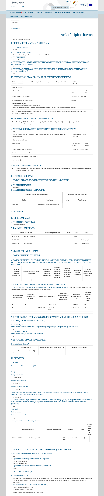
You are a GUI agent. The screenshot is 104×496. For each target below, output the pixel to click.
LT (68, 2)
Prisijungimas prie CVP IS (60, 7)
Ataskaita (15, 22)
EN (66, 2)
